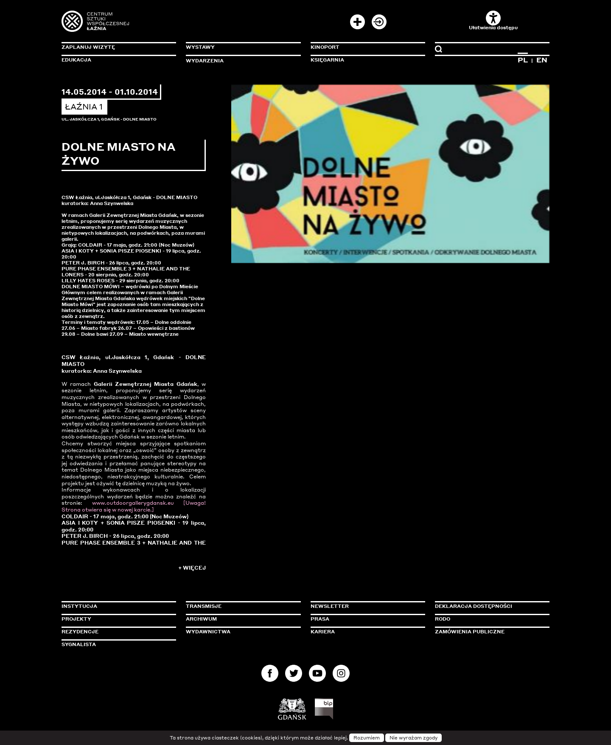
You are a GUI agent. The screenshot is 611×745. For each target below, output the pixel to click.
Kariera (323, 632)
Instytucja (79, 606)
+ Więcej (192, 568)
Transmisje (240, 606)
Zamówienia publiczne (489, 632)
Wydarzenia (205, 61)
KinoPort (325, 47)
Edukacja (76, 60)
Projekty (76, 619)
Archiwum (201, 619)
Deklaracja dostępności (473, 606)
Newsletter (330, 606)
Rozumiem (366, 738)
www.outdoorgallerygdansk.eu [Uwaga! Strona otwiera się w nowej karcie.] (134, 506)
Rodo (442, 619)
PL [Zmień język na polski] (523, 60)
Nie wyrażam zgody (413, 738)
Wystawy (200, 47)
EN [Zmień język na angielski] (541, 60)
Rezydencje (80, 632)
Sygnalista (79, 644)
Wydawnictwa (208, 632)
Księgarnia (327, 60)
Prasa (320, 619)
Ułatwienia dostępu (493, 21)
